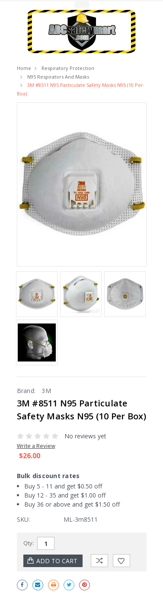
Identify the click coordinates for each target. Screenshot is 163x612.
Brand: (26, 391)
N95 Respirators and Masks (58, 76)
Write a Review (36, 446)
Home (24, 68)
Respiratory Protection (68, 68)
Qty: (28, 543)
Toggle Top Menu (81, 4)
